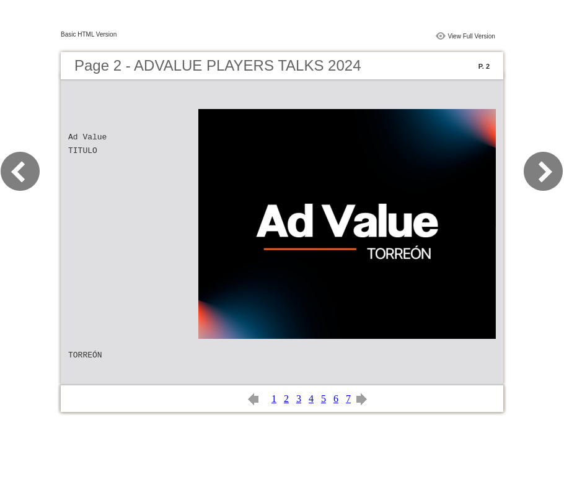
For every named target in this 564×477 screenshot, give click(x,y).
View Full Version (471, 36)
